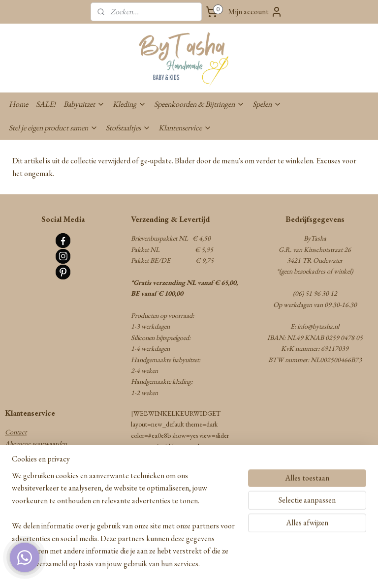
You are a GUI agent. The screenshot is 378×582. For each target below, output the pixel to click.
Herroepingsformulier (33, 487)
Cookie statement (28, 509)
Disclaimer (19, 520)
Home (18, 104)
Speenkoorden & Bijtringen (199, 104)
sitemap (154, 563)
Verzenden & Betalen (32, 454)
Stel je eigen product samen (53, 128)
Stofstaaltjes (128, 128)
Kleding (129, 104)
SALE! (46, 104)
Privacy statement (28, 498)
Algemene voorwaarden (36, 443)
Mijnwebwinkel (263, 563)
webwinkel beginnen (196, 563)
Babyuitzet (84, 104)
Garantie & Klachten (33, 476)
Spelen (267, 104)
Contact (16, 432)
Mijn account (255, 12)
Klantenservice (185, 128)
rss (168, 563)
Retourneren (21, 465)
